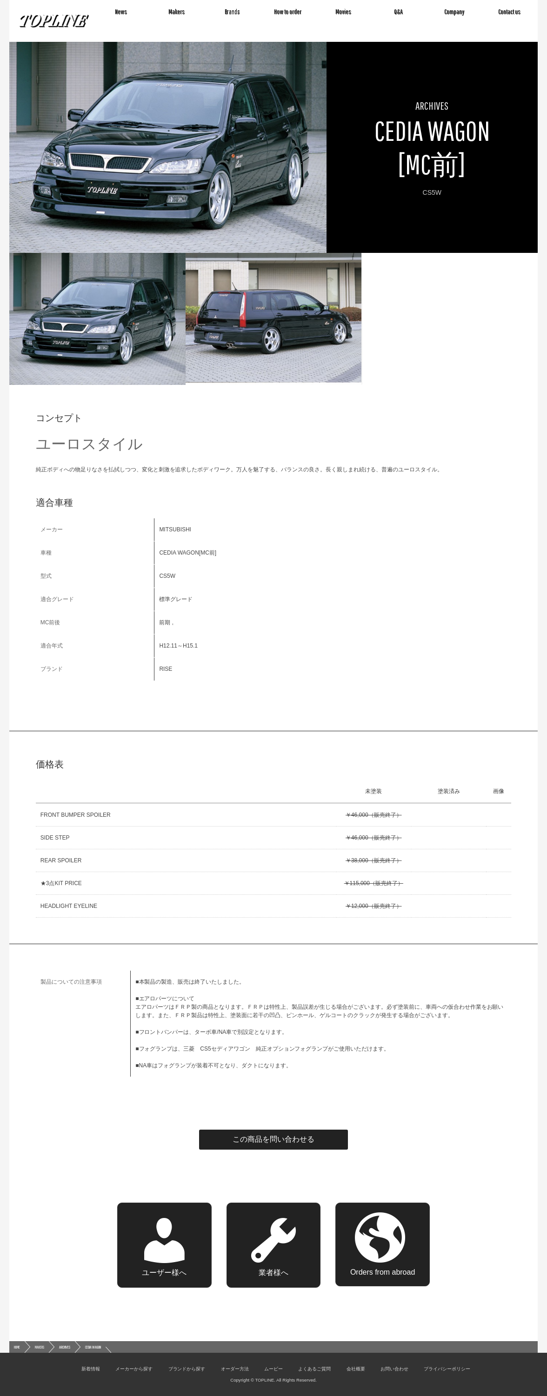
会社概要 (356, 1368)
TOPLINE (53, 21)
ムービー (273, 1368)
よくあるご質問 (314, 1368)
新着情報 (90, 1368)
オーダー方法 (235, 1368)
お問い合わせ (394, 1368)
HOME (17, 1347)
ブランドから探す (187, 1368)
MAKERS (39, 1347)
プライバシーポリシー (447, 1368)
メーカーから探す (134, 1368)
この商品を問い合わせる (273, 1139)
